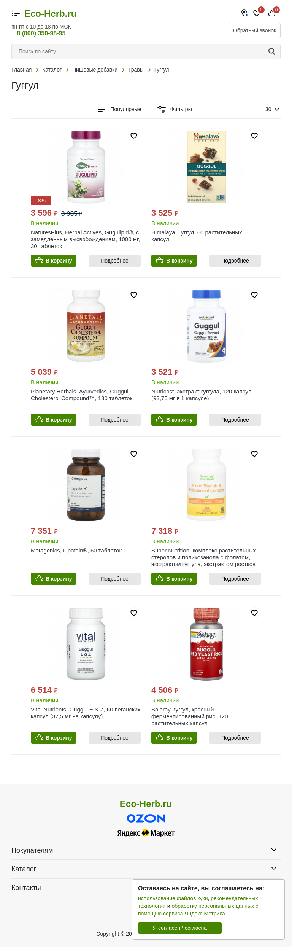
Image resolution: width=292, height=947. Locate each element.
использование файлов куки (173, 898)
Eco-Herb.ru (50, 13)
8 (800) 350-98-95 (41, 33)
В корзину (59, 261)
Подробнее (115, 261)
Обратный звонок (254, 30)
